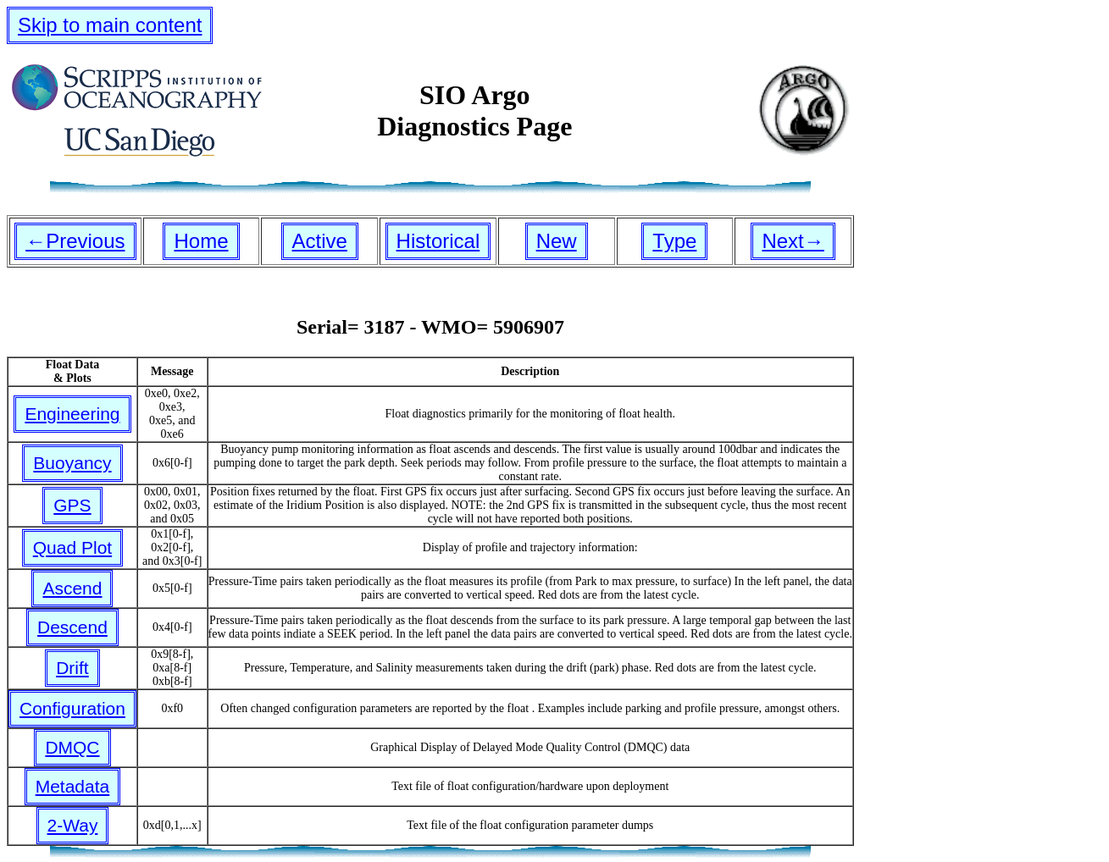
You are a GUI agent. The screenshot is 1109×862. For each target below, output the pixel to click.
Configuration (72, 708)
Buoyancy (72, 462)
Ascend (72, 588)
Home (201, 240)
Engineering (72, 413)
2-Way (72, 825)
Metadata (73, 786)
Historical (438, 240)
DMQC (72, 747)
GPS (72, 505)
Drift (72, 667)
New (556, 240)
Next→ (792, 240)
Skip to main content (110, 25)
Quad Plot (72, 547)
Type (674, 240)
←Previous (75, 240)
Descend (72, 627)
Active (319, 240)
